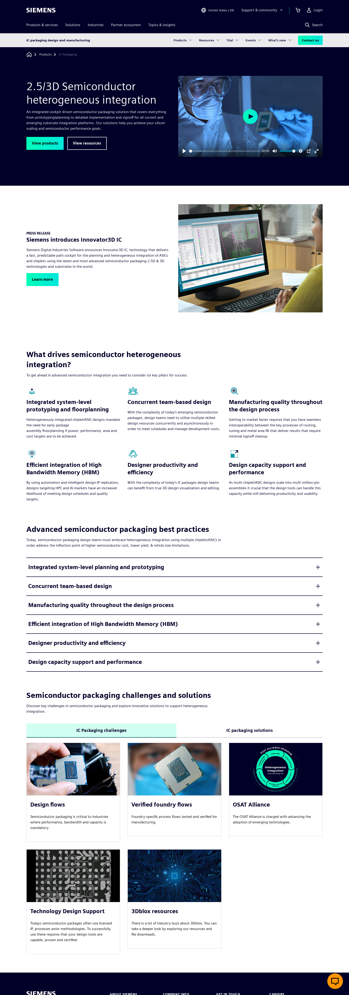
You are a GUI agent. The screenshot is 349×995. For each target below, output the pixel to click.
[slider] (224, 151)
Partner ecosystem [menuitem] (126, 25)
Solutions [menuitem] (72, 25)
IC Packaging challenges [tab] (101, 730)
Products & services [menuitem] (42, 25)
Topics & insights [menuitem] (161, 25)
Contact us (310, 40)
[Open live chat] (335, 981)
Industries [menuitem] (96, 25)
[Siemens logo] (41, 10)
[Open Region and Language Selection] (217, 10)
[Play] (184, 151)
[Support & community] (263, 10)
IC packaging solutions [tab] (249, 730)
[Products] (45, 54)
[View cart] (297, 10)
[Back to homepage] (29, 54)
